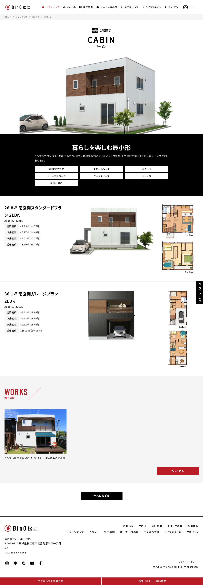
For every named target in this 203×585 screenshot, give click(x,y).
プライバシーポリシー (189, 561)
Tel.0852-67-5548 (15, 552)
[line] (15, 563)
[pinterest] (23, 563)
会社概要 (157, 526)
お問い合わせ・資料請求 (152, 581)
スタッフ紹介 (175, 526)
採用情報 (192, 526)
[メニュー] (195, 7)
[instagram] (185, 7)
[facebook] (40, 563)
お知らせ (128, 526)
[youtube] (32, 563)
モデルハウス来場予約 (50, 581)
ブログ (142, 526)
